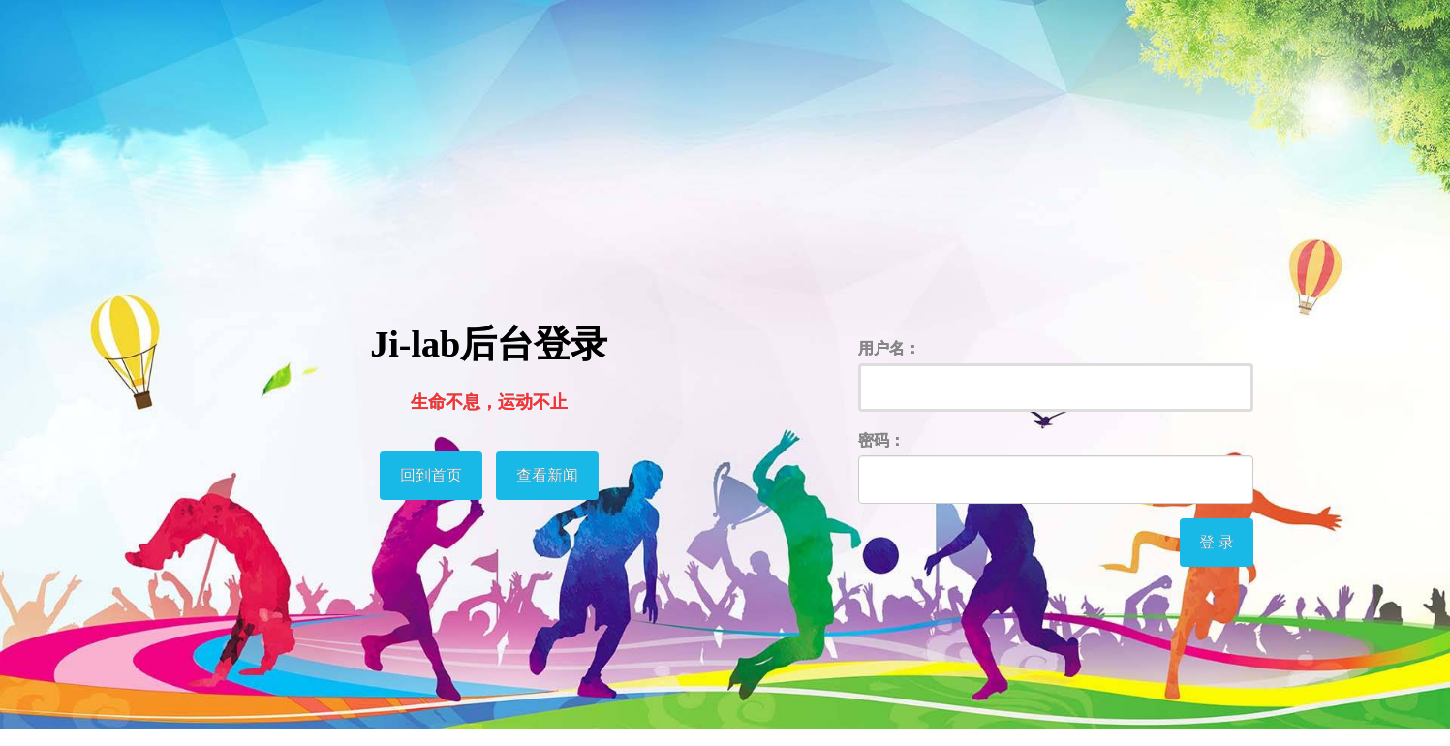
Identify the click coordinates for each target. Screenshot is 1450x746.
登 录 (1216, 542)
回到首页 (431, 475)
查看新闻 (547, 475)
